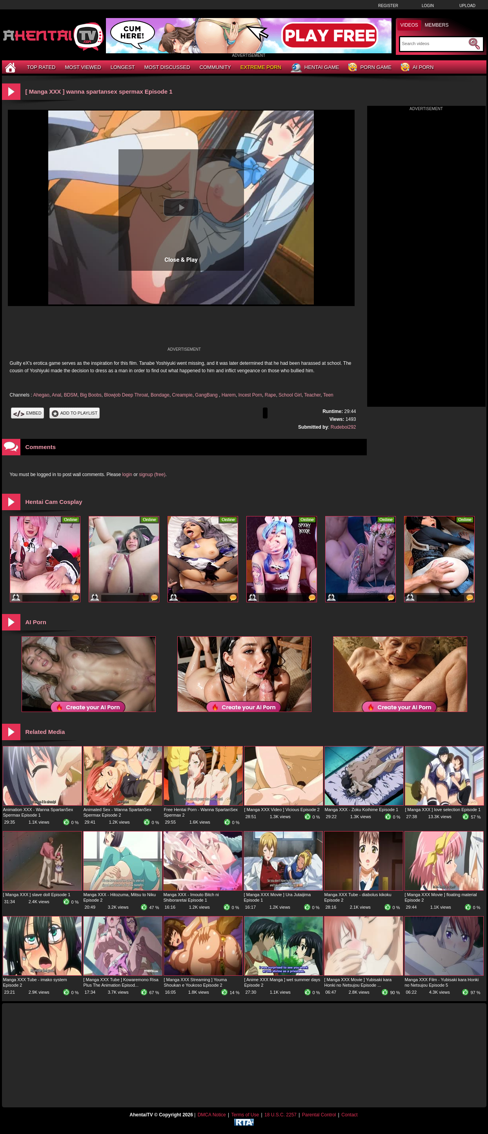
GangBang (207, 395)
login (127, 474)
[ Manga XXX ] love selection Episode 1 (443, 809)
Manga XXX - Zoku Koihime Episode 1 (362, 809)
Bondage (160, 395)
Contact (349, 1115)
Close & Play (181, 259)
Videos (409, 25)
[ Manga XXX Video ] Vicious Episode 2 (282, 809)
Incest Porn (250, 395)
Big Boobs (91, 395)
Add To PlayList (75, 413)
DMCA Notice (212, 1115)
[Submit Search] (474, 44)
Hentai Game (315, 67)
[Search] (434, 43)
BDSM (71, 395)
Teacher (312, 395)
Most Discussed (167, 67)
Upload (467, 6)
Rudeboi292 (343, 427)
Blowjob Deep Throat (126, 395)
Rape (270, 395)
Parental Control (319, 1115)
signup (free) (152, 474)
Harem (229, 395)
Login (428, 6)
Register (388, 6)
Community (215, 67)
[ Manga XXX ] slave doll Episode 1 (37, 894)
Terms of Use (245, 1115)
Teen (328, 395)
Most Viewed (83, 67)
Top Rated (41, 67)
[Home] (11, 67)
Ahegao (41, 395)
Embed (27, 413)
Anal (56, 395)
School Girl (290, 395)
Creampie (182, 395)
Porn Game (369, 67)
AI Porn (417, 67)
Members (437, 25)
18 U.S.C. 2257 (280, 1115)
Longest (123, 67)
